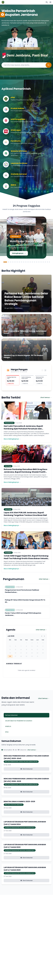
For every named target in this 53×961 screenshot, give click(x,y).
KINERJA (8, 726)
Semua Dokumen (11, 715)
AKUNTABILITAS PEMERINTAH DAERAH (18, 721)
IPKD (7, 732)
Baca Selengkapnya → (12, 439)
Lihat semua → (32, 750)
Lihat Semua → (46, 397)
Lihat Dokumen (26, 769)
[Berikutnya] (45, 370)
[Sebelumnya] (42, 370)
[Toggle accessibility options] (2, 14)
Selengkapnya (19, 253)
